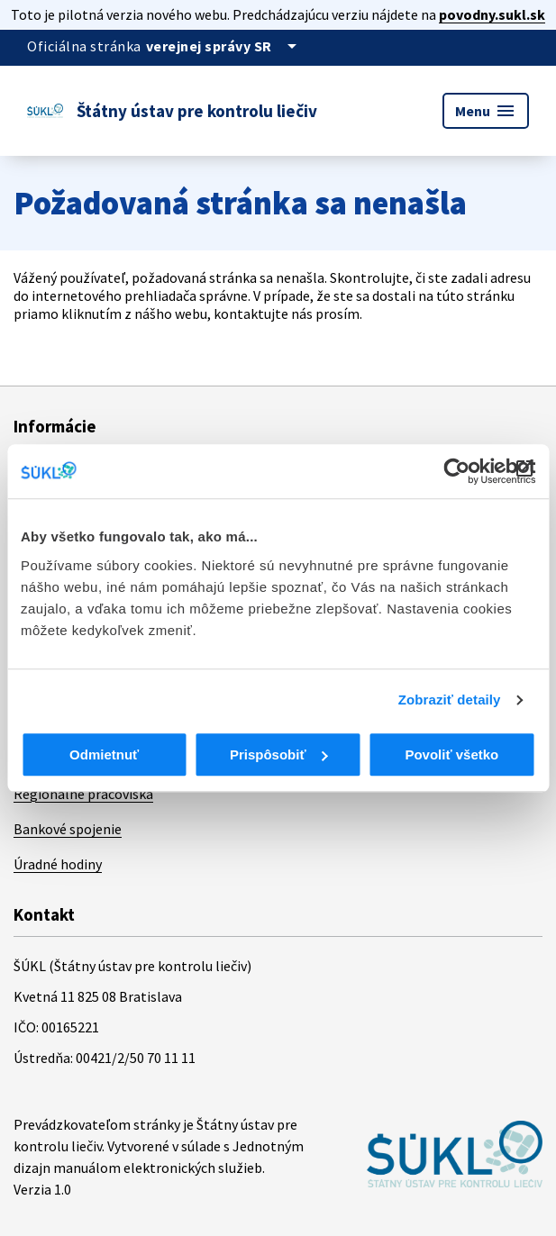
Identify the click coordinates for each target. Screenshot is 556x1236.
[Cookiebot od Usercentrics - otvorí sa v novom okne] (456, 471)
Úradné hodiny (58, 864)
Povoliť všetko (451, 754)
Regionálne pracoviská (83, 794)
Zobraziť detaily (449, 699)
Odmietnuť (104, 754)
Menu (485, 111)
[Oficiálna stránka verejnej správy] (224, 46)
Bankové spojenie (68, 829)
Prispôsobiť (279, 754)
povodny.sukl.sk (492, 14)
